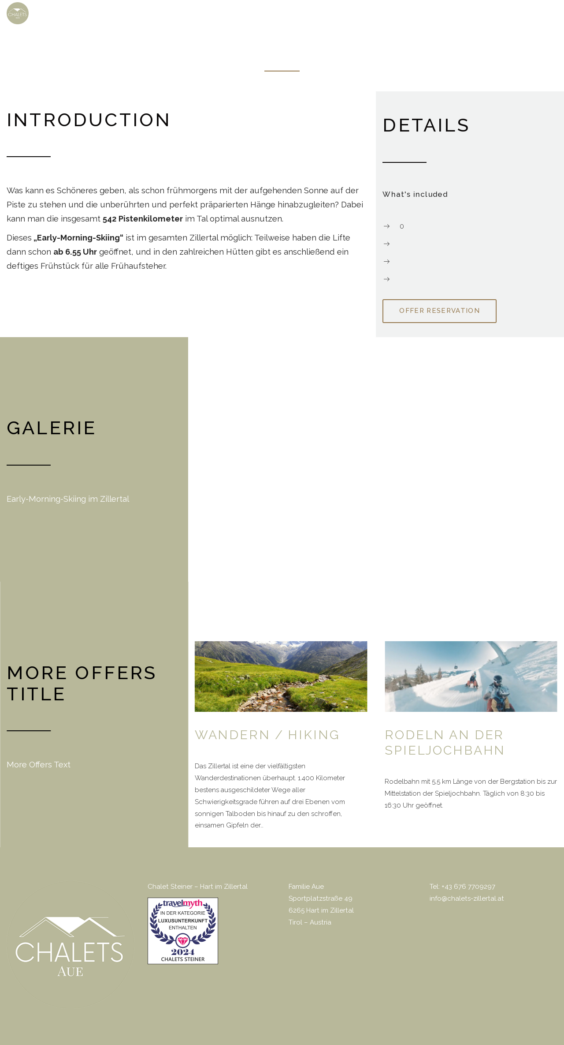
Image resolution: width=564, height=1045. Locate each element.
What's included (415, 193)
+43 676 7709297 (468, 886)
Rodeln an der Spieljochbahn (445, 742)
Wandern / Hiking (267, 734)
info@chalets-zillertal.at (467, 898)
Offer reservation (439, 310)
